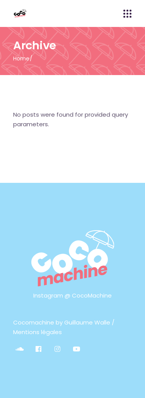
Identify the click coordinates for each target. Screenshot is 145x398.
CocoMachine (92, 295)
